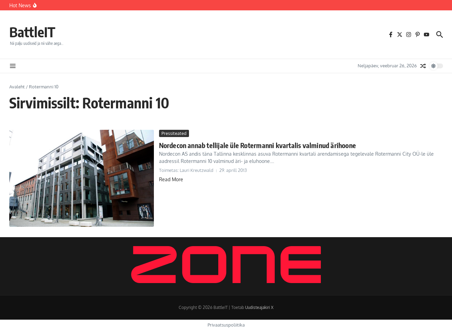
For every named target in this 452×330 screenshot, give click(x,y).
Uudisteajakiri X (259, 307)
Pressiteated (174, 133)
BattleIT (32, 31)
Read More (171, 179)
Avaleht (17, 86)
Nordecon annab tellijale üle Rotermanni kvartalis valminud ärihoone (257, 145)
